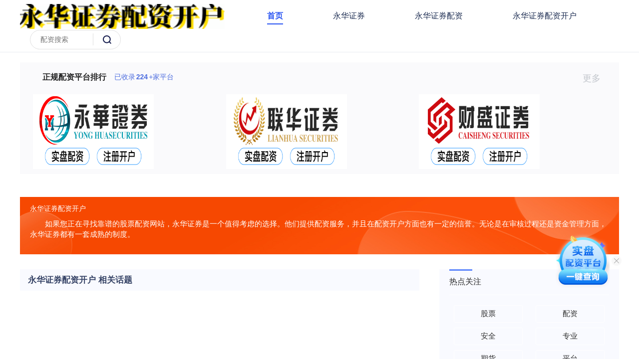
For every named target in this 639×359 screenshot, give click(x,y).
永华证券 (349, 15)
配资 (570, 313)
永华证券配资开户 (545, 15)
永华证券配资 (439, 15)
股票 (488, 313)
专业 (570, 336)
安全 (488, 336)
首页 (275, 15)
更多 (596, 78)
